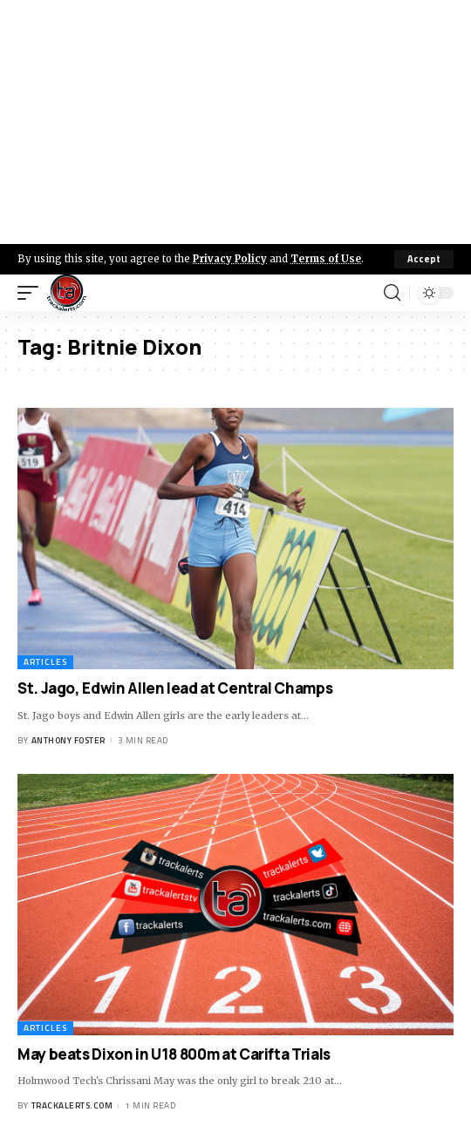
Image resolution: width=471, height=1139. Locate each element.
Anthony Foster (68, 740)
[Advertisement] (235, 122)
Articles (45, 661)
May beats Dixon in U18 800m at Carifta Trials (174, 1054)
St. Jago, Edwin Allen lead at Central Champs (174, 688)
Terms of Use (325, 259)
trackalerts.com (72, 1105)
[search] (392, 293)
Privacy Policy (230, 259)
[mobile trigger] (32, 293)
